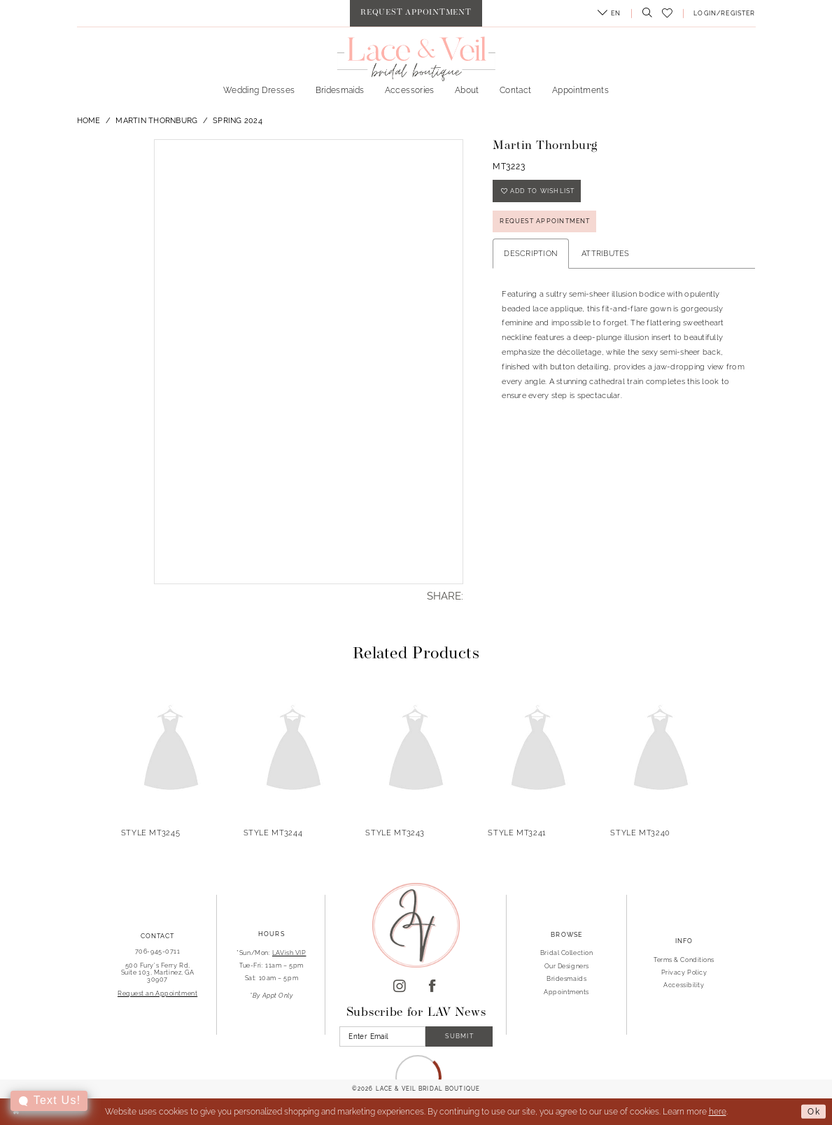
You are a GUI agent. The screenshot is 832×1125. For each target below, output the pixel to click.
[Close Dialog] (16, 1112)
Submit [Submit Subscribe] (459, 1036)
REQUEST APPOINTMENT (545, 221)
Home (89, 120)
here (717, 1112)
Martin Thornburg (156, 120)
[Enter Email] (382, 1036)
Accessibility (683, 985)
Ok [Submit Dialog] (814, 1111)
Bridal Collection (566, 952)
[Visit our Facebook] (432, 986)
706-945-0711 (158, 951)
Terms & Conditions (684, 959)
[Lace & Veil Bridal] (416, 58)
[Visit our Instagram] (400, 986)
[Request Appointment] (416, 13)
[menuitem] (416, 13)
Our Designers (566, 966)
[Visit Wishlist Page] (667, 13)
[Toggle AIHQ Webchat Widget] (48, 1101)
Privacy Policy (684, 972)
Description (531, 253)
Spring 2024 (237, 120)
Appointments (566, 992)
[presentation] (171, 750)
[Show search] (644, 13)
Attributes (605, 253)
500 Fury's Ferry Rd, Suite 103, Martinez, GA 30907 (158, 972)
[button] (609, 13)
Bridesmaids (566, 978)
